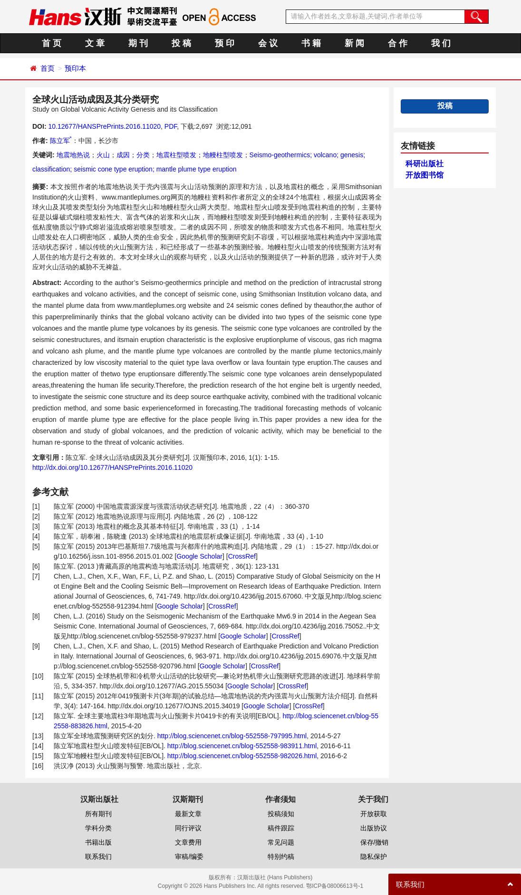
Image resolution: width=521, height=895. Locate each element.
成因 (123, 155)
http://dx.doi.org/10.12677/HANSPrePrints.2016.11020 (112, 467)
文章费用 (188, 842)
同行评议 (188, 828)
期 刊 (138, 43)
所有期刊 (98, 814)
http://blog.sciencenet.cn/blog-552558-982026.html (242, 756)
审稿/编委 (189, 856)
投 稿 (181, 43)
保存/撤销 (374, 842)
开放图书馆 (424, 175)
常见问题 (281, 842)
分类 (143, 155)
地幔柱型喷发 (223, 155)
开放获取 (373, 814)
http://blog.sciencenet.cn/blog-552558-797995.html (232, 736)
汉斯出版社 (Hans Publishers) (275, 877)
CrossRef (242, 556)
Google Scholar (199, 556)
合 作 (397, 43)
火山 (103, 155)
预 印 (224, 43)
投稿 (445, 106)
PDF (170, 126)
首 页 (51, 43)
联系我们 (98, 856)
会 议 (268, 43)
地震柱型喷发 (176, 155)
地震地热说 (73, 155)
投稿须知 (281, 814)
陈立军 (61, 140)
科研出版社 (424, 164)
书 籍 (311, 43)
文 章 (95, 43)
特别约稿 (281, 856)
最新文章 (188, 814)
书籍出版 (98, 842)
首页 (47, 68)
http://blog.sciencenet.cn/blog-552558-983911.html (242, 746)
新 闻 (354, 43)
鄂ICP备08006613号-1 (334, 886)
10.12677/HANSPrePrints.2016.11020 (104, 126)
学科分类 (98, 828)
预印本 (75, 68)
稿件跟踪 (281, 828)
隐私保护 (373, 856)
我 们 (441, 43)
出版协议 (373, 828)
